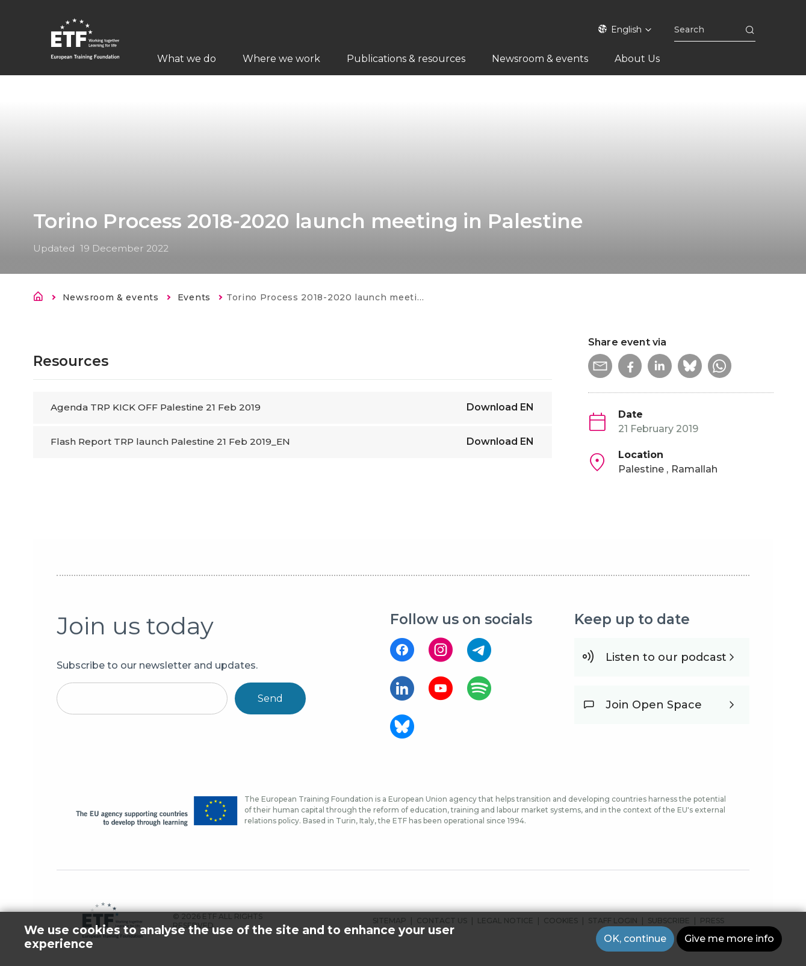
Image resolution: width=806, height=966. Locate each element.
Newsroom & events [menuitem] (540, 58)
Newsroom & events (111, 297)
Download (500, 407)
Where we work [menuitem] (281, 58)
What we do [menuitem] (186, 58)
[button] (600, 366)
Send (270, 698)
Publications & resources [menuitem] (406, 58)
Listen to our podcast (666, 657)
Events (194, 297)
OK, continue (635, 938)
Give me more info (729, 938)
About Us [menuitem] (637, 58)
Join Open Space (654, 704)
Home (41, 298)
